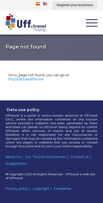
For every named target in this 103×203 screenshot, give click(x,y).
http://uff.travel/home (26, 79)
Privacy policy (16, 189)
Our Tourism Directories (45, 157)
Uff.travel (16, 178)
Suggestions (16, 163)
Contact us (79, 157)
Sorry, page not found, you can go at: (39, 77)
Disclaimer (63, 189)
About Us (13, 157)
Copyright (41, 189)
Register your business (75, 5)
